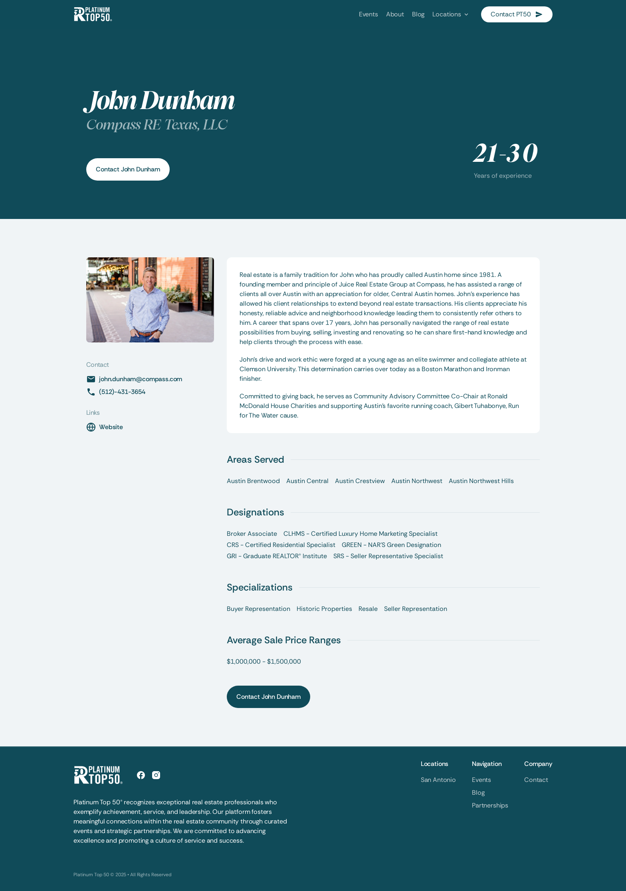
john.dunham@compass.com (140, 379)
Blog (478, 792)
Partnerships (490, 805)
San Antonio (438, 780)
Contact (536, 780)
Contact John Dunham (128, 169)
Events (481, 780)
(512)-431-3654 (122, 392)
